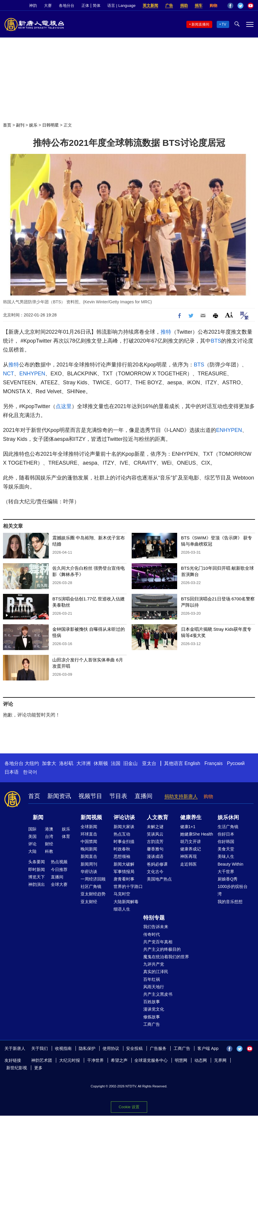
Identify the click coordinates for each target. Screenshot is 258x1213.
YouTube (251, 6)
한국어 (30, 772)
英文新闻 (150, 5)
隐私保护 (87, 1048)
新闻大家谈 (124, 826)
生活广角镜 (228, 826)
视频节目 (90, 796)
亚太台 (149, 763)
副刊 (20, 125)
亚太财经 (89, 901)
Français (213, 763)
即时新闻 (36, 869)
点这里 (64, 406)
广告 (169, 5)
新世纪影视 (16, 1067)
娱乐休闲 (228, 817)
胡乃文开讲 (190, 841)
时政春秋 (122, 849)
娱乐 (33, 125)
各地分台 (66, 5)
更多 (38, 1067)
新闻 (38, 817)
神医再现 (188, 856)
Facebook (230, 6)
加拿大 (49, 763)
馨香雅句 (155, 849)
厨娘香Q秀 (227, 879)
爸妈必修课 (157, 864)
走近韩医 (188, 864)
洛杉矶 (66, 763)
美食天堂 (226, 849)
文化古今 (155, 871)
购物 (213, 5)
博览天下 (36, 877)
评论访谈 (124, 817)
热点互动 (122, 834)
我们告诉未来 (155, 926)
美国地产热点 (159, 879)
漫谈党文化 (153, 1009)
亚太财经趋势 (93, 894)
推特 (166, 332)
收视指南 (63, 1048)
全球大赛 (59, 884)
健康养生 (191, 817)
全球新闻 (89, 826)
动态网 (200, 1060)
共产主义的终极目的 (162, 949)
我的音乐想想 (230, 901)
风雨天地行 (153, 986)
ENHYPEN (32, 374)
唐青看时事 (124, 879)
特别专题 (154, 918)
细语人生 (122, 909)
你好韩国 (226, 841)
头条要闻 (36, 861)
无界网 (220, 1060)
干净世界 (95, 1060)
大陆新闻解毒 (126, 901)
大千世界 (226, 871)
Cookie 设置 (129, 1107)
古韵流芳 (155, 841)
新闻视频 (91, 817)
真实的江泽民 (155, 971)
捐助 (184, 5)
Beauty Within (230, 864)
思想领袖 (122, 856)
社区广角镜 (91, 886)
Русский (236, 763)
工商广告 (151, 1024)
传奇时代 (151, 934)
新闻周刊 (89, 864)
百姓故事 (151, 1001)
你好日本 (226, 834)
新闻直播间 (200, 24)
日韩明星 (50, 125)
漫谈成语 (155, 856)
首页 (7, 125)
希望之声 (119, 1060)
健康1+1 (188, 826)
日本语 (11, 772)
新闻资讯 (59, 796)
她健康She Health (196, 834)
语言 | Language (121, 5)
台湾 (49, 836)
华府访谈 (89, 871)
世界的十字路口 (128, 886)
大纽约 (32, 763)
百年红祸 (151, 979)
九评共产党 (153, 964)
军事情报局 (124, 871)
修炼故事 (151, 1016)
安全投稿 (134, 1048)
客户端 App (207, 1048)
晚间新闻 (89, 849)
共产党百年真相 (157, 941)
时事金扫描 (124, 841)
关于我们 (39, 1048)
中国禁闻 (89, 841)
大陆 (32, 851)
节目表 (118, 796)
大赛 (48, 5)
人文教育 (157, 817)
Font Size (229, 315)
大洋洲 (83, 763)
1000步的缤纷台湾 (233, 890)
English (192, 763)
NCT (8, 374)
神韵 (33, 5)
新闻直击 (89, 856)
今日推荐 (59, 869)
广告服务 (158, 1048)
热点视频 (59, 861)
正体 (85, 5)
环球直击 (89, 834)
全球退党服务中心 (151, 1060)
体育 (66, 836)
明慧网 (181, 1060)
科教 (49, 851)
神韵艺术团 (41, 1060)
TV (224, 24)
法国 (115, 763)
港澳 (49, 829)
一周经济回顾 (93, 879)
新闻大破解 (124, 864)
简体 (96, 5)
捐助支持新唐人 (181, 796)
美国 (32, 836)
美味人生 (226, 856)
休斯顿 (101, 763)
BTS (216, 341)
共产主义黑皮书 (157, 994)
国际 (32, 829)
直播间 (143, 796)
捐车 (198, 5)
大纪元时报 (69, 1060)
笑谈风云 (155, 834)
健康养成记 (190, 849)
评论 (32, 844)
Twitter (240, 6)
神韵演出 (36, 884)
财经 (49, 844)
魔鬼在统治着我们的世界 (166, 956)
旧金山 (130, 763)
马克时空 (122, 894)
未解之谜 (155, 826)
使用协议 (111, 1048)
